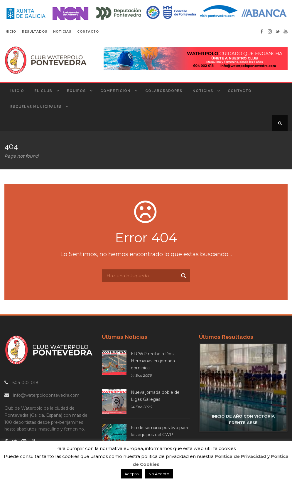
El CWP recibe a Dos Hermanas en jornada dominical (153, 361)
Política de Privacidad (240, 456)
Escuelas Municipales (36, 107)
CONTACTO (88, 32)
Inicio (17, 91)
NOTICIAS (62, 32)
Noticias (203, 91)
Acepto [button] (131, 473)
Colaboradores (163, 91)
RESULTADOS (34, 32)
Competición (115, 91)
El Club (43, 91)
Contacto (240, 91)
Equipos (76, 91)
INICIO (10, 32)
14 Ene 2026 (141, 375)
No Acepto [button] (158, 473)
